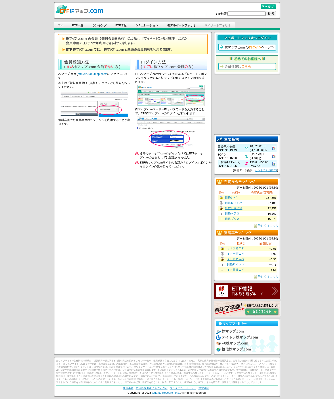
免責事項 (128, 388)
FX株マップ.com (235, 343)
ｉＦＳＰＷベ (235, 259)
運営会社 (203, 388)
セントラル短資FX (266, 170)
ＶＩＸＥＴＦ (235, 248)
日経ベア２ (232, 213)
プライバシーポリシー (183, 388)
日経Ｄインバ (233, 202)
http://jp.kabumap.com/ (92, 74)
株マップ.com (233, 331)
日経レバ (231, 197)
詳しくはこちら (268, 225)
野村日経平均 (233, 208)
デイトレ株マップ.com (240, 337)
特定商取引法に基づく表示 (152, 388)
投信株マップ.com (236, 349)
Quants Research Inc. (166, 392)
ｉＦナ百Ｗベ (235, 253)
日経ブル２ (232, 218)
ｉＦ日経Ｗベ (235, 269)
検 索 (271, 13)
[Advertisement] (247, 104)
